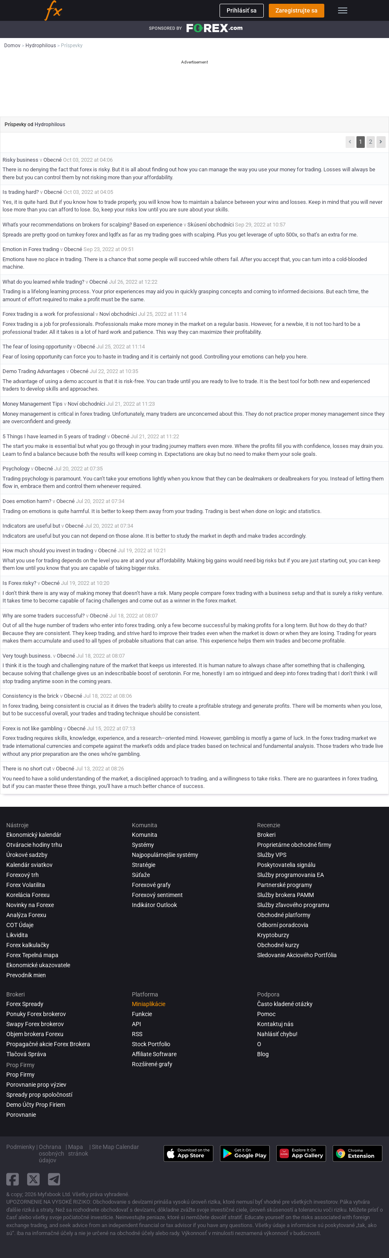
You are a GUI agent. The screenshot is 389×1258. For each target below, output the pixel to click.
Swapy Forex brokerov (35, 1024)
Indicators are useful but (31, 526)
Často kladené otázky (285, 1004)
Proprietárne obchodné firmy (294, 844)
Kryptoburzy (273, 935)
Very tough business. (27, 656)
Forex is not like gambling (32, 728)
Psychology (16, 468)
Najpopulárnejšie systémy (165, 854)
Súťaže (141, 875)
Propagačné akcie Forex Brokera (48, 1044)
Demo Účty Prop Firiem (35, 1104)
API (136, 1024)
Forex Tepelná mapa (32, 955)
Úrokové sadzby (27, 854)
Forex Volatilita (25, 885)
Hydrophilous (50, 124)
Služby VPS (271, 854)
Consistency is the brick (31, 696)
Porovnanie (21, 1114)
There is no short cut (27, 768)
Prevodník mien (26, 975)
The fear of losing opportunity (37, 346)
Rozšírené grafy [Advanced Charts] (152, 1064)
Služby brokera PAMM (285, 895)
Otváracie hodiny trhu (34, 844)
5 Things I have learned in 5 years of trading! (54, 436)
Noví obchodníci (118, 314)
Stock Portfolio (151, 1044)
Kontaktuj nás (275, 1024)
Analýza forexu (26, 915)
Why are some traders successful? (44, 615)
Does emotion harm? (27, 501)
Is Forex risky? (19, 583)
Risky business (20, 160)
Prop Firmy (20, 1074)
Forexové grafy (151, 885)
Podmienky (20, 1147)
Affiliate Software (154, 1054)
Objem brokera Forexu (34, 1034)
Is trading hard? (21, 192)
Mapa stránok (78, 1150)
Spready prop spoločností (39, 1094)
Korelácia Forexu (28, 895)
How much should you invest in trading (48, 550)
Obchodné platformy (284, 915)
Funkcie (142, 1014)
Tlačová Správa (26, 1054)
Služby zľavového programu (293, 905)
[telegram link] (54, 1179)
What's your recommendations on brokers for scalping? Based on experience (92, 224)
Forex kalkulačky (27, 945)
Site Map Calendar (115, 1147)
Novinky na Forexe (30, 905)
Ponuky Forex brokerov (36, 1014)
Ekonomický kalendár (33, 834)
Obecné (52, 160)
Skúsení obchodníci (210, 224)
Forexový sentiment (157, 895)
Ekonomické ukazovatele (38, 965)
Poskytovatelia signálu (286, 865)
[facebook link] (12, 1179)
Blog (263, 1054)
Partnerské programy (284, 885)
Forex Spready (24, 1004)
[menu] (342, 10)
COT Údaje (19, 925)
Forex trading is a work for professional (48, 314)
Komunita (144, 834)
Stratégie (143, 865)
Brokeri (266, 834)
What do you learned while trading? (43, 282)
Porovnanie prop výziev (36, 1084)
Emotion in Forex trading (31, 249)
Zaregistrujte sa (296, 10)
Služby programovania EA (290, 875)
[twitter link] (33, 1179)
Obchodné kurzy (278, 945)
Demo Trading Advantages (34, 371)
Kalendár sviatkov (29, 865)
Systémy (143, 844)
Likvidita (17, 935)
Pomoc (266, 1014)
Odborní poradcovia (282, 925)
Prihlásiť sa (242, 10)
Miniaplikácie (148, 1004)
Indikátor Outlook (154, 905)
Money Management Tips (33, 404)
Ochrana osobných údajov (51, 1154)
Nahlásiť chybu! (277, 1034)
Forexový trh (22, 875)
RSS (137, 1034)
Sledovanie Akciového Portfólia (297, 955)
